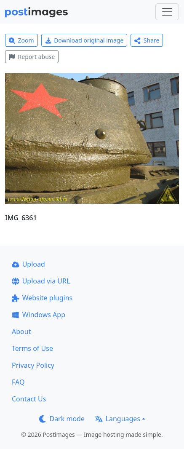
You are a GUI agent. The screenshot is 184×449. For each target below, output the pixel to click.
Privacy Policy (33, 365)
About (21, 331)
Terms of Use (32, 348)
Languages (117, 418)
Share (146, 40)
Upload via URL (41, 281)
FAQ (18, 382)
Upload (28, 264)
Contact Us (29, 399)
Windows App (38, 314)
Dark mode (62, 418)
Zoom (21, 40)
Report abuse (32, 57)
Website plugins (42, 297)
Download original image (84, 40)
